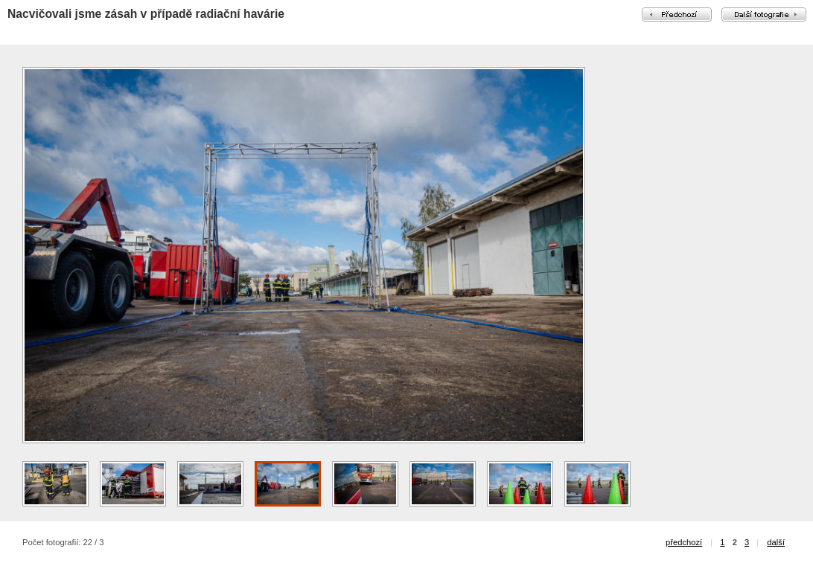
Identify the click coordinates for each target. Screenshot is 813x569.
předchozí (684, 542)
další (776, 542)
